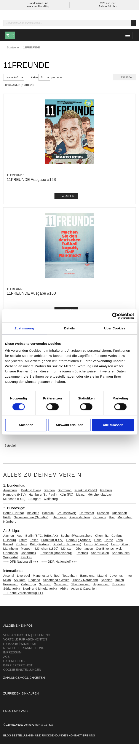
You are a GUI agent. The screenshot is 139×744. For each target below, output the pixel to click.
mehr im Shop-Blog (38, 6)
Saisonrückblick (108, 6)
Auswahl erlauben (69, 425)
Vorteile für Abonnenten (25, 639)
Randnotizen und (38, 3)
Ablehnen (26, 425)
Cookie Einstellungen (22, 669)
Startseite (13, 47)
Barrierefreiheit (17, 665)
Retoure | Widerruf (20, 643)
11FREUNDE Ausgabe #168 (31, 293)
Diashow (124, 77)
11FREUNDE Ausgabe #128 (31, 179)
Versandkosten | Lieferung (26, 635)
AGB (6, 656)
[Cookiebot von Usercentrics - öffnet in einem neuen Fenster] (115, 316)
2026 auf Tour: (107, 3)
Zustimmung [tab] (24, 328)
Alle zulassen (113, 425)
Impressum (12, 652)
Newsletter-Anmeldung (23, 648)
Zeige (34, 77)
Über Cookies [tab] (114, 328)
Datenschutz (14, 661)
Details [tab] (69, 328)
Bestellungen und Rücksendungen (40, 735)
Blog (7, 735)
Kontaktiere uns (82, 735)
